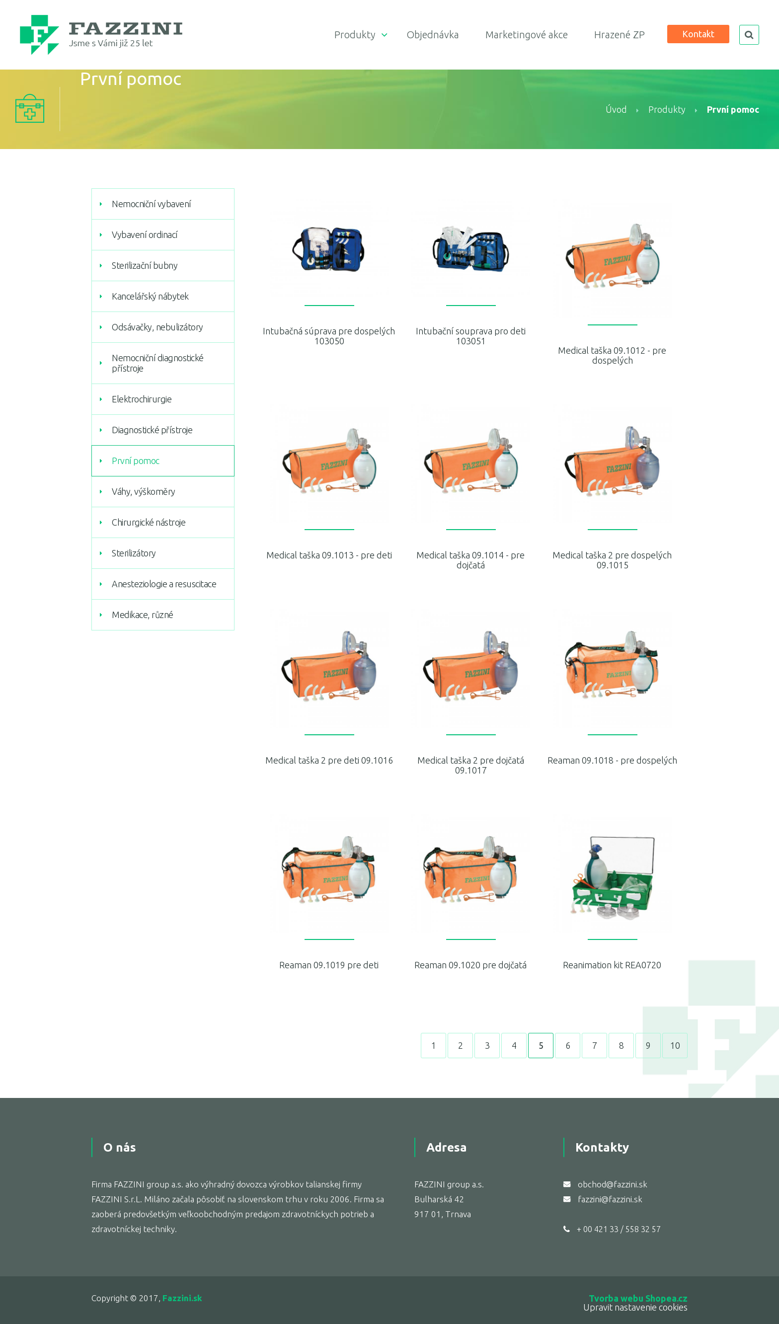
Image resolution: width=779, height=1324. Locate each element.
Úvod (616, 109)
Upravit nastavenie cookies (635, 1307)
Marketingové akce (526, 34)
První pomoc (135, 461)
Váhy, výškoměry (143, 491)
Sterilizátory (134, 553)
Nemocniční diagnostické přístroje (158, 363)
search (749, 35)
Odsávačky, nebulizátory (157, 327)
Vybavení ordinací (145, 234)
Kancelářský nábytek (150, 296)
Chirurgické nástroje (148, 522)
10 (675, 1045)
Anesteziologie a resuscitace (164, 584)
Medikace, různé (142, 615)
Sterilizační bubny (144, 265)
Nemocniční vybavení (151, 204)
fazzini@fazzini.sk (610, 1199)
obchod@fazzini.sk (612, 1184)
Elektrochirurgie (141, 399)
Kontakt (698, 34)
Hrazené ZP (619, 34)
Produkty (354, 34)
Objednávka (432, 34)
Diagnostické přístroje (152, 430)
